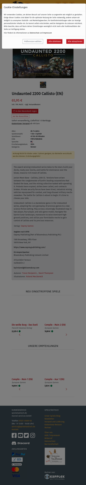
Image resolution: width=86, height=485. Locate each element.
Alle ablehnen (55, 41)
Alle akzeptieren (75, 41)
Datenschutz (34, 33)
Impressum (47, 33)
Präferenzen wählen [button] (32, 41)
